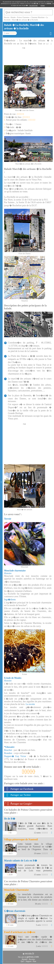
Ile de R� (9, 818)
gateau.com (32, 956)
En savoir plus (33, 5)
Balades (24, 959)
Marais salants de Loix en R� (20, 860)
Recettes (32, 959)
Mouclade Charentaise (16, 889)
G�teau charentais (14, 910)
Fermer (43, 5)
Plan (34, 961)
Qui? (22, 961)
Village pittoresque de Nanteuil (21, 839)
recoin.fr (29, 953)
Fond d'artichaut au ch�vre (19, 932)
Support (28, 961)
